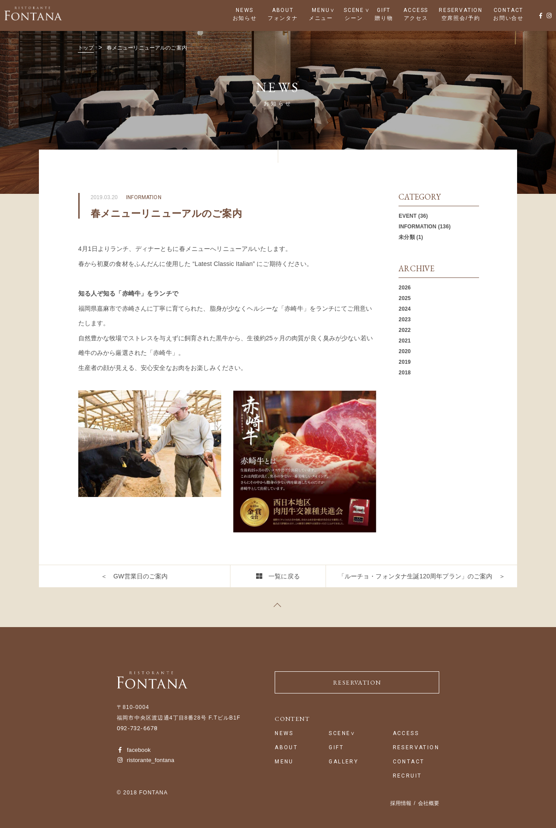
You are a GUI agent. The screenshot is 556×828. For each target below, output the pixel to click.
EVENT (408, 216)
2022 (404, 330)
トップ (86, 47)
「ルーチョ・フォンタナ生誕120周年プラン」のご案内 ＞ (421, 576)
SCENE (354, 10)
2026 (404, 288)
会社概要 (428, 803)
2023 (404, 319)
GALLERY (343, 762)
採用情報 (400, 803)
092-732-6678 (137, 728)
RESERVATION (461, 10)
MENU (321, 10)
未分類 (406, 237)
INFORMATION (417, 226)
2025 (404, 298)
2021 (404, 341)
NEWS (244, 10)
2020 (404, 351)
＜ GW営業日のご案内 (134, 576)
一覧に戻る (284, 576)
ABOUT (283, 10)
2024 (404, 309)
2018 (404, 373)
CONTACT (509, 10)
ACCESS (415, 10)
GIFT (384, 10)
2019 (404, 362)
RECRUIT (407, 776)
